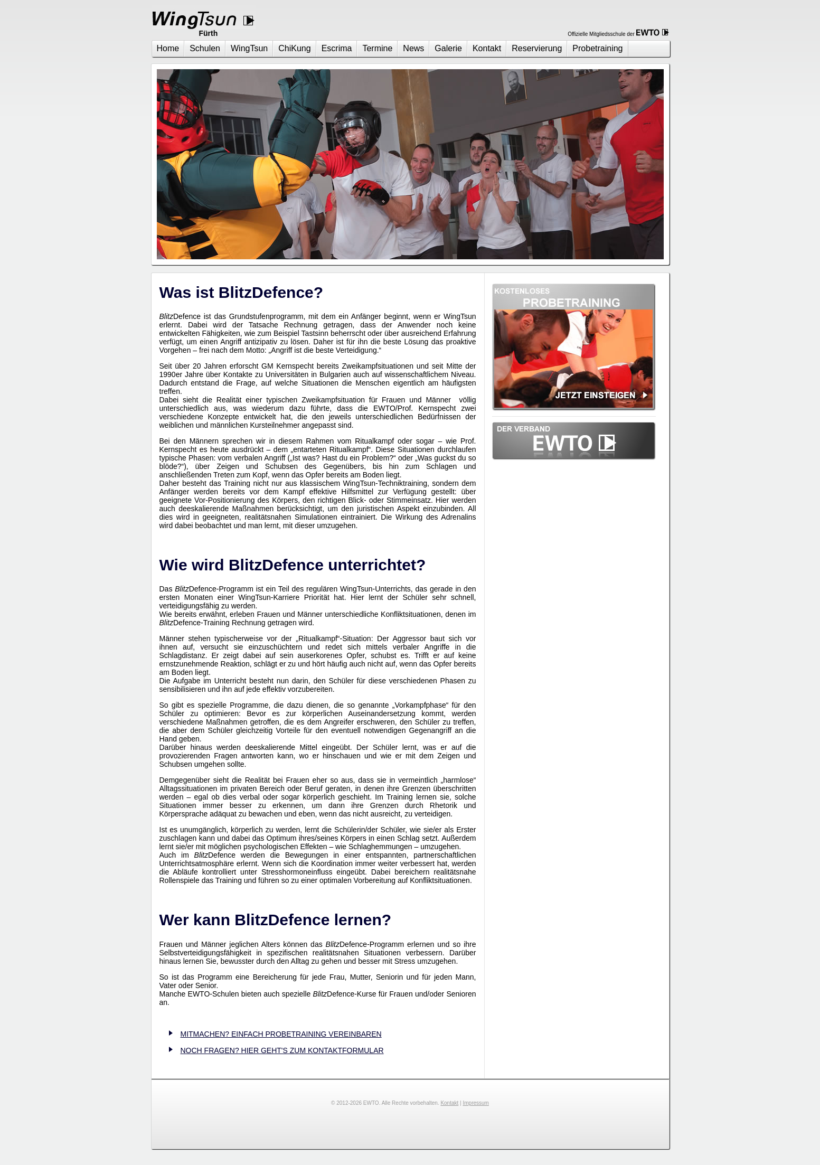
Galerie (448, 48)
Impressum (475, 1103)
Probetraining (597, 48)
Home (168, 48)
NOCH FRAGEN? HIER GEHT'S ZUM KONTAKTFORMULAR (282, 1050)
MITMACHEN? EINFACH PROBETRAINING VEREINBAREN (281, 1034)
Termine (377, 48)
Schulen (205, 48)
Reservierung (537, 48)
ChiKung (294, 48)
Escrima (337, 48)
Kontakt (487, 48)
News (413, 48)
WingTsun (249, 48)
